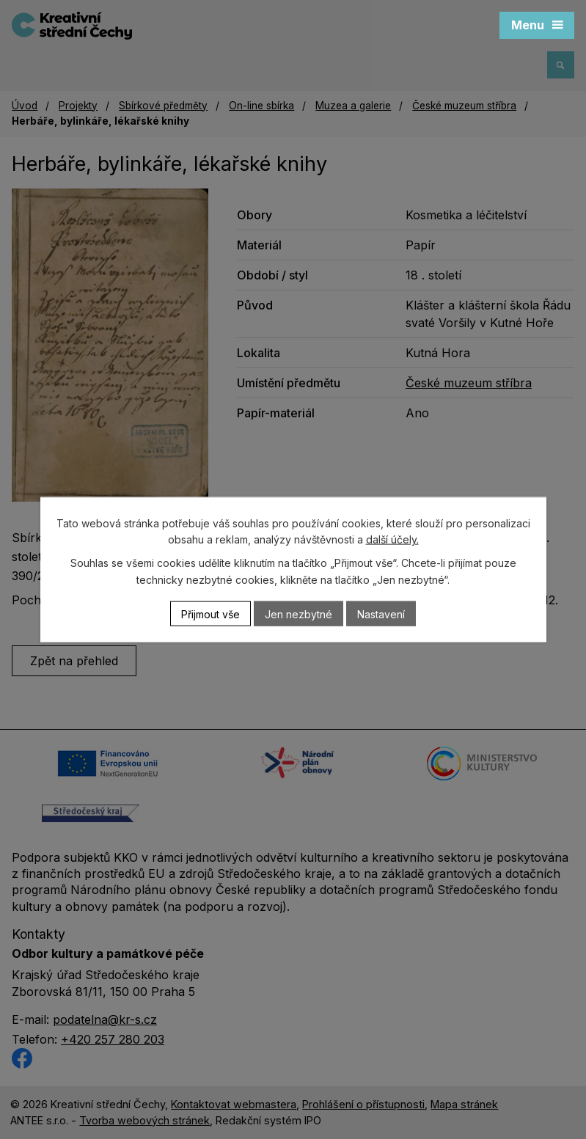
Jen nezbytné (298, 613)
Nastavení (381, 613)
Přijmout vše (210, 613)
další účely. (392, 539)
